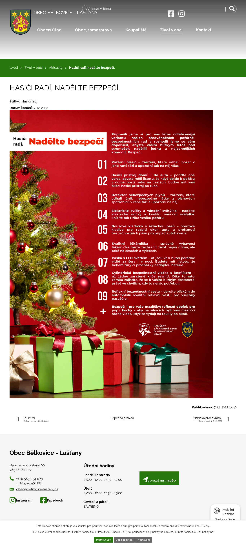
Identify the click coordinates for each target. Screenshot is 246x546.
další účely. (203, 525)
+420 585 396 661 (29, 483)
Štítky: (15, 101)
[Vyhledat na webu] (214, 14)
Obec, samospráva (93, 30)
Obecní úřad (49, 30)
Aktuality (56, 68)
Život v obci (171, 30)
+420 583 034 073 (29, 479)
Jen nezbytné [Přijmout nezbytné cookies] (124, 539)
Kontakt (203, 30)
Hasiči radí (29, 101)
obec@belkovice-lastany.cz (34, 489)
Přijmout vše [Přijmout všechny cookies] (102, 539)
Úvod (14, 68)
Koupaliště (136, 30)
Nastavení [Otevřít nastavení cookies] (145, 539)
